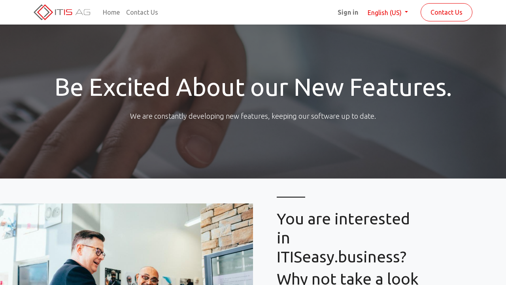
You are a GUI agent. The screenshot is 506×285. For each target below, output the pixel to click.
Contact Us (446, 12)
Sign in (348, 12)
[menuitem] (111, 12)
